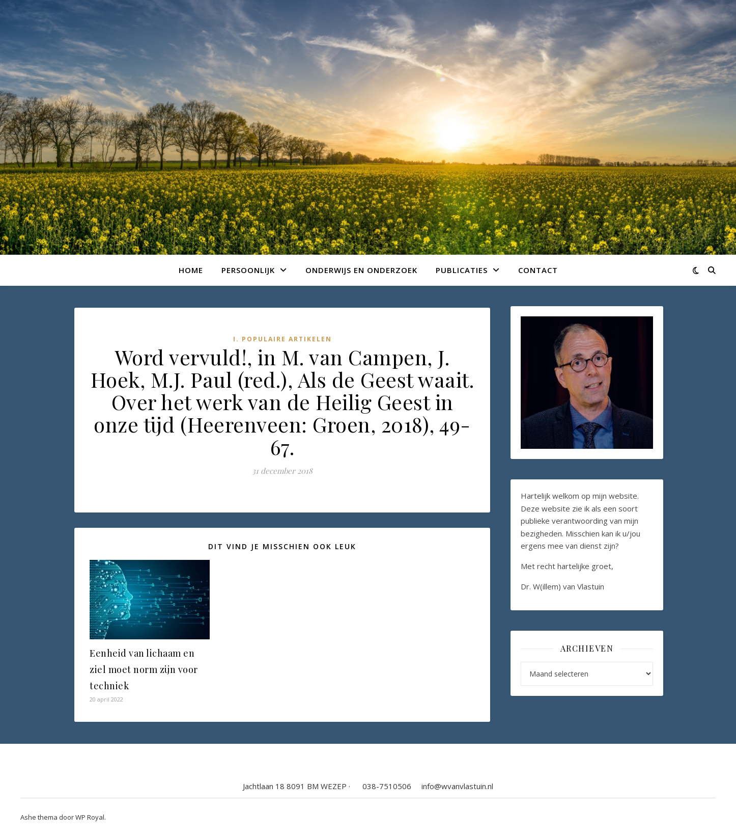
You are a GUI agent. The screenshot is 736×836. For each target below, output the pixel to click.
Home (191, 270)
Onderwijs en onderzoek (361, 270)
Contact (538, 270)
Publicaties (462, 270)
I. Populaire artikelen (282, 339)
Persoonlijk (248, 270)
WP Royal (89, 817)
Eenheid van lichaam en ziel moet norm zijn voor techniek (144, 669)
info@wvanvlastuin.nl (457, 786)
